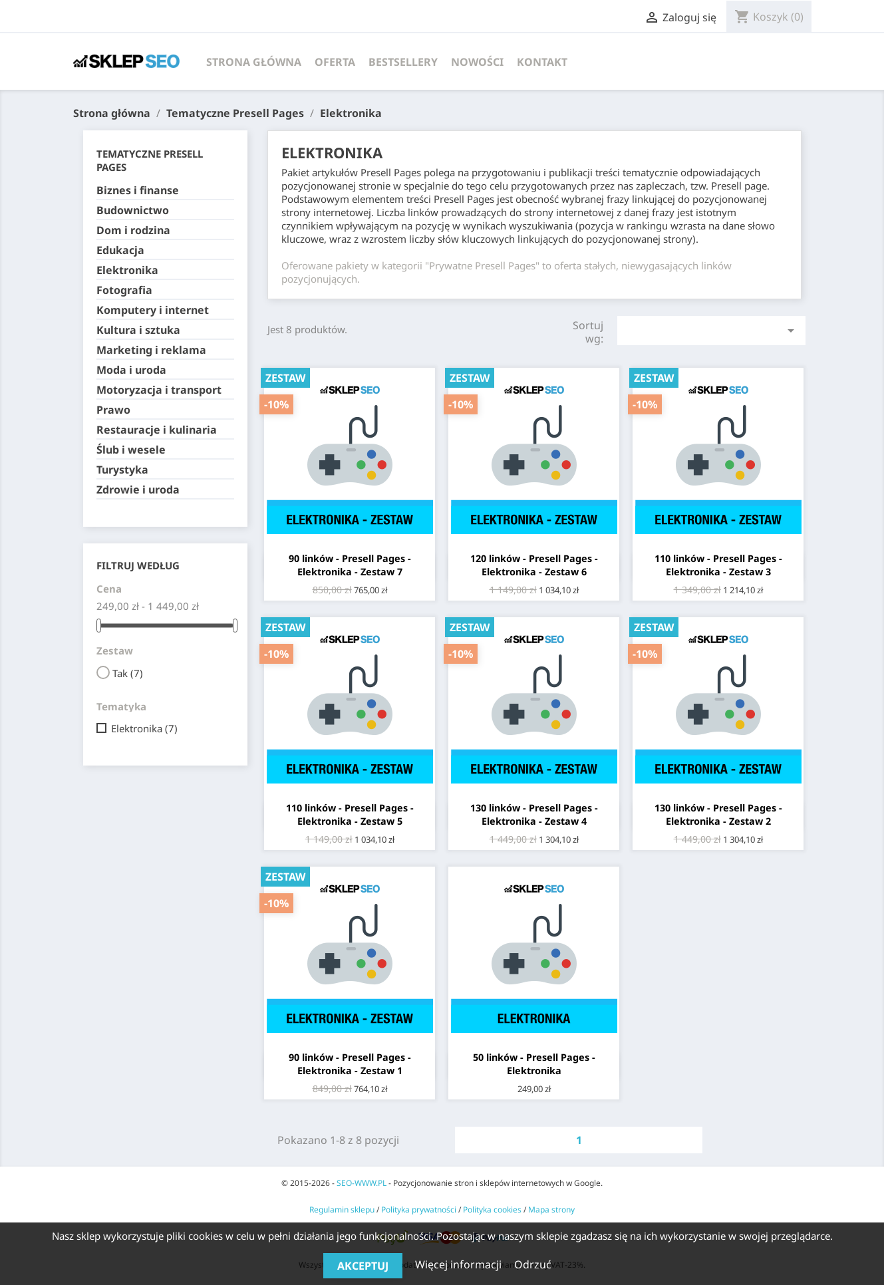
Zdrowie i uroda (138, 490)
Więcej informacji (459, 1264)
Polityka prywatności (418, 1209)
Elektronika (127, 270)
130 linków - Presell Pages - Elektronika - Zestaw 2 (718, 814)
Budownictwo (132, 210)
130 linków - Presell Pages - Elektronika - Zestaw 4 (534, 814)
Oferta (335, 62)
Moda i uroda (131, 370)
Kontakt (542, 62)
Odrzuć (532, 1264)
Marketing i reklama (151, 350)
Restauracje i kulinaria (156, 430)
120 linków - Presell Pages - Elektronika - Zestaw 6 (534, 565)
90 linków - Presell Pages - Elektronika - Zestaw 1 (350, 1064)
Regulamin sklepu (341, 1209)
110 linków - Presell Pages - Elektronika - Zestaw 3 (718, 565)
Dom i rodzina (133, 230)
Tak (127, 673)
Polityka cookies (492, 1209)
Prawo (113, 410)
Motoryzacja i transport (158, 390)
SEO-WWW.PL (361, 1183)
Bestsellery (403, 62)
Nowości (477, 62)
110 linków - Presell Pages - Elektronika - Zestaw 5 (350, 814)
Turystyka (122, 470)
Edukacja (120, 250)
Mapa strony (551, 1209)
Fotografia (124, 290)
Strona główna (253, 62)
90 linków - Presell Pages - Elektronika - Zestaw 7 (350, 565)
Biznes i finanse (137, 191)
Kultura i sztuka (138, 330)
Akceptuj (362, 1265)
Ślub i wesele (131, 450)
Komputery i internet (152, 310)
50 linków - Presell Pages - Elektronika (534, 1064)
